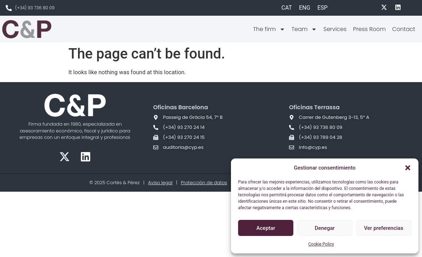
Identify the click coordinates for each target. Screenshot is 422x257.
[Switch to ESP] (322, 8)
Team (304, 29)
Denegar (325, 228)
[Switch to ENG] (304, 8)
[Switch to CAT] (286, 8)
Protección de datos (204, 182)
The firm (269, 29)
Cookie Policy (321, 244)
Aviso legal (160, 182)
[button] (407, 167)
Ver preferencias (383, 228)
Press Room (369, 29)
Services (334, 29)
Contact (403, 29)
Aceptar (265, 228)
